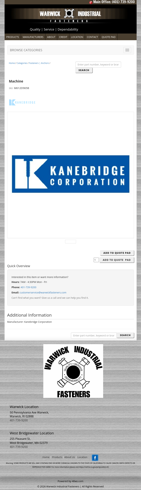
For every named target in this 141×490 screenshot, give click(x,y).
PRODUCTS (12, 37)
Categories (22, 63)
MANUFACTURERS (33, 37)
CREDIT (63, 37)
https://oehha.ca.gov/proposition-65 (94, 467)
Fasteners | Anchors (39, 63)
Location (82, 457)
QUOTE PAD (109, 37)
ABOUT (51, 37)
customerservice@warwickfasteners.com (43, 292)
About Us (69, 457)
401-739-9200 (28, 287)
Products (57, 457)
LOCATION (77, 37)
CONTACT (92, 37)
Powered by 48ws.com (70, 481)
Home (12, 63)
